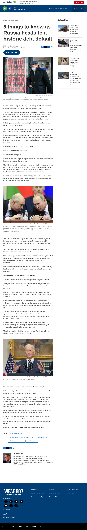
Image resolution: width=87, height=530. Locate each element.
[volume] (9, 8)
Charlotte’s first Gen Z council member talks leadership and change (74, 62)
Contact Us (52, 489)
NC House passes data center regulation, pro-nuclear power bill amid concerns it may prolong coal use (75, 78)
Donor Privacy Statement (55, 493)
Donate (80, 2)
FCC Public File (53, 497)
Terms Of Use (70, 493)
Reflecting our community (37, 493)
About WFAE (34, 489)
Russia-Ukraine (32, 441)
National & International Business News (22, 437)
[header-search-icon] (71, 2)
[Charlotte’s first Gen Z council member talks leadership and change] (63, 61)
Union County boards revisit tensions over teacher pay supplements (74, 29)
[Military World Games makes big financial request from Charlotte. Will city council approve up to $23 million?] (63, 43)
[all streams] (78, 8)
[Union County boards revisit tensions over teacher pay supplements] (63, 28)
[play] (4, 8)
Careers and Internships (37, 497)
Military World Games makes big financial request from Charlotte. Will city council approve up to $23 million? (76, 45)
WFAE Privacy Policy (72, 489)
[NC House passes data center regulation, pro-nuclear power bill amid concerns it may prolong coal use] (63, 75)
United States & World (11, 20)
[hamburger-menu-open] (4, 2)
